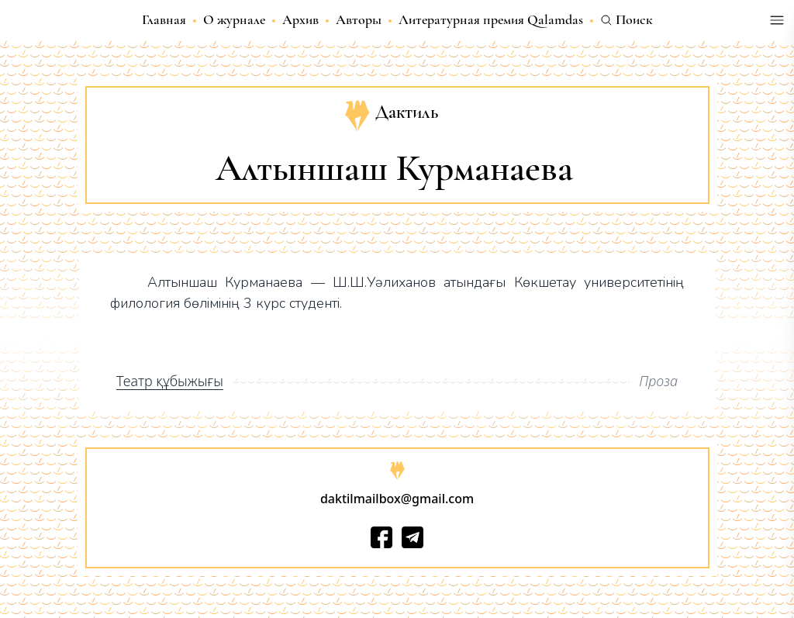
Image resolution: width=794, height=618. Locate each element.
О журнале (234, 19)
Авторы (358, 19)
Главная (164, 19)
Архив (300, 19)
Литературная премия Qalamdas (491, 19)
